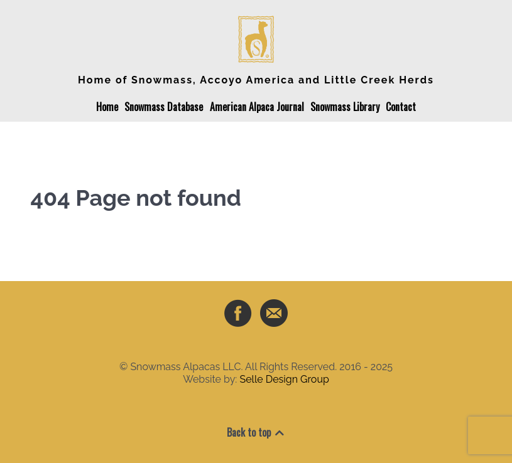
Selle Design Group (284, 379)
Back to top (256, 432)
